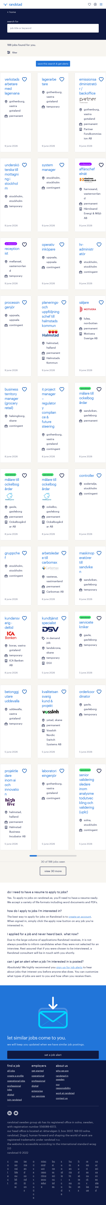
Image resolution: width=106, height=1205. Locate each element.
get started (38, 1070)
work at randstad (65, 1093)
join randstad (14, 1099)
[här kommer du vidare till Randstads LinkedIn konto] (9, 1113)
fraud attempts (79, 1176)
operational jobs (16, 1080)
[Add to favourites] (24, 79)
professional (38, 1080)
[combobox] (53, 28)
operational (38, 1075)
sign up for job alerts (69, 967)
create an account (80, 916)
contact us (62, 1098)
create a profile (15, 1075)
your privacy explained (96, 1176)
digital (10, 1094)
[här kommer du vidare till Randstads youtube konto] (16, 1113)
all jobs (11, 1070)
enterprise (37, 1091)
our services (38, 1096)
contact (8, 1172)
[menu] (101, 4)
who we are (62, 1070)
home (12, 12)
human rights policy (70, 1176)
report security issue (87, 1176)
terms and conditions (25, 1176)
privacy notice (33, 1179)
